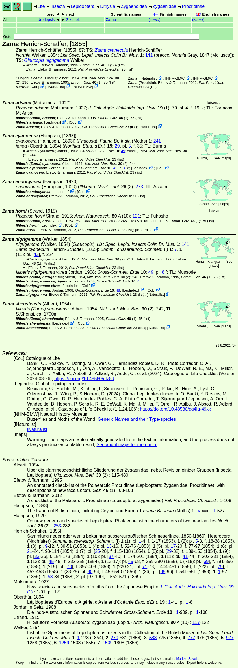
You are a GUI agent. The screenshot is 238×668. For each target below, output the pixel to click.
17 (173, 546)
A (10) (102, 216)
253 (57, 526)
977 (230, 637)
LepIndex (52, 122)
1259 (64, 642)
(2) (106, 163)
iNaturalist (56, 87)
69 (206, 561)
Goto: (101, 36)
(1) (95, 65)
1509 (108, 642)
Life (41, 6)
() (154, 19)
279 (114, 637)
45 (51, 561)
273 (139, 186)
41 (185, 556)
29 (117, 146)
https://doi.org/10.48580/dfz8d (84, 378)
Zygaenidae (164, 6)
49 (123, 151)
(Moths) (125, 141)
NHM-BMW (82, 87)
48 (139, 281)
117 (196, 622)
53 (50, 576)
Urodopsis (46, 19)
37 (111, 556)
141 (149, 55)
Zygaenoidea (134, 6)
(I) (134, 249)
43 (36, 254)
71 (144, 566)
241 (157, 141)
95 (162, 571)
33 (37, 556)
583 (153, 637)
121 (136, 216)
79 (220, 566)
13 (109, 546)
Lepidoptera (83, 6)
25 (97, 551)
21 (29, 551)
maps (226, 158)
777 (191, 637)
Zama (111, 19)
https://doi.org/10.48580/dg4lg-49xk (175, 409)
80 (89, 571)
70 (69, 566)
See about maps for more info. (126, 444)
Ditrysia (107, 6)
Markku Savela (187, 659)
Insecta (57, 6)
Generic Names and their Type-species (137, 419)
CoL (34, 87)
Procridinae (193, 6)
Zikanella (73, 19)
